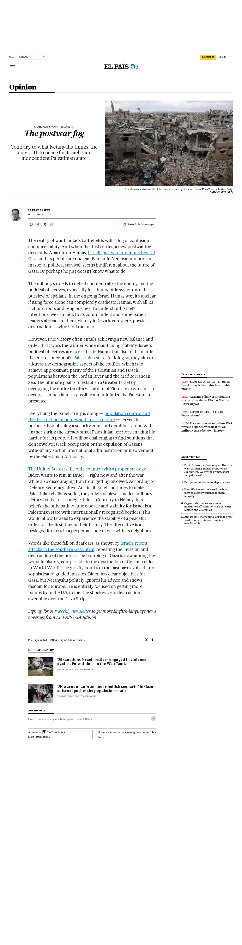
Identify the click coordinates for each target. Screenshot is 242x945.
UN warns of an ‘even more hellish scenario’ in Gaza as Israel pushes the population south (105, 689)
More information (39, 736)
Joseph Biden (84, 719)
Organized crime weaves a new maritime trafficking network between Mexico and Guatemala (207, 506)
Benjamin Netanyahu (61, 719)
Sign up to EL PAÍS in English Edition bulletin (60, 639)
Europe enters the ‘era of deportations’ (207, 482)
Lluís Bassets (39, 210)
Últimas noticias (193, 374)
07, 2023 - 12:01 (40, 214)
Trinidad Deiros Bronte (70, 696)
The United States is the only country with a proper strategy (87, 469)
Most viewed (190, 456)
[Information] (72, 127)
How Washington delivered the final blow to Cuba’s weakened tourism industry (205, 493)
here (101, 737)
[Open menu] (12, 67)
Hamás (41, 719)
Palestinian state (89, 357)
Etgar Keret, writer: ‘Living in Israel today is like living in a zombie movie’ (205, 385)
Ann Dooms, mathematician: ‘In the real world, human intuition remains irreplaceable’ (208, 520)
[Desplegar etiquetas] (153, 718)
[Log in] (225, 57)
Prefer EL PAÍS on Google (141, 224)
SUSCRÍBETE (208, 57)
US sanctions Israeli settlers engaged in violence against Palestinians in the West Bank (101, 662)
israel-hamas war (45, 127)
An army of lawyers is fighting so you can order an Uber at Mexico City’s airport (205, 400)
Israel (31, 719)
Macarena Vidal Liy (67, 669)
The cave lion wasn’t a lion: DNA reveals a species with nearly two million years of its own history (206, 426)
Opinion (23, 87)
